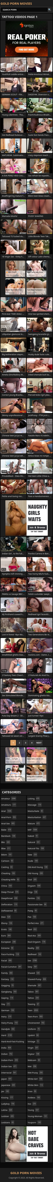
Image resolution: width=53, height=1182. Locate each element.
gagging (7, 985)
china (6, 886)
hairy (6, 1016)
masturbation (37, 817)
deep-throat (10, 892)
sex (32, 960)
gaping (7, 998)
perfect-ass (36, 923)
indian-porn (9, 1060)
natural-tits (36, 848)
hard (6, 1035)
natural (34, 842)
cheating (8, 873)
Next (39, 742)
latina (7, 1110)
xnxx (32, 1091)
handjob (8, 1029)
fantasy (7, 979)
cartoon (7, 861)
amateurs (8, 805)
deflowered (9, 911)
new (32, 854)
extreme (7, 948)
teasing (34, 1004)
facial (6, 960)
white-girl (35, 1079)
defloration (9, 904)
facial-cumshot (11, 967)
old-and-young (38, 867)
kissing (7, 1097)
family (7, 973)
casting (7, 867)
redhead (35, 954)
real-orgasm (37, 942)
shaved (34, 973)
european (8, 942)
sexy (32, 967)
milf (33, 830)
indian (7, 1054)
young (33, 1110)
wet (32, 1066)
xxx (32, 1104)
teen (33, 1010)
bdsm (6, 854)
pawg (32, 911)
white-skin (36, 1085)
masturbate (36, 811)
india (6, 1048)
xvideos (34, 1097)
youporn (34, 1122)
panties (34, 898)
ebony (7, 923)
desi (6, 917)
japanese (8, 1085)
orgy (33, 892)
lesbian (7, 1116)
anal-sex (8, 823)
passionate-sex (37, 904)
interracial (9, 1072)
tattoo (33, 998)
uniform (34, 1029)
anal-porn (8, 817)
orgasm (34, 886)
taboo (33, 991)
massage (35, 805)
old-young (36, 873)
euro (6, 935)
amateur (8, 798)
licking (34, 798)
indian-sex (9, 1066)
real (32, 929)
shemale (35, 985)
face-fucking (10, 954)
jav (5, 1091)
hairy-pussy (9, 1023)
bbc (5, 842)
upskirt (33, 1035)
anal (6, 811)
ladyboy (8, 1104)
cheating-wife (10, 879)
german (8, 1010)
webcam (34, 1060)
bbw (6, 848)
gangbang (9, 991)
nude (33, 861)
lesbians (7, 1122)
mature (34, 823)
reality (34, 948)
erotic (6, 929)
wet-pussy (35, 1072)
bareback (8, 836)
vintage (34, 1041)
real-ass (34, 935)
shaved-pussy (37, 979)
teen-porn (35, 1016)
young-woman (38, 1116)
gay (5, 1004)
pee (32, 917)
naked (33, 836)
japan (6, 1079)
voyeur (34, 1054)
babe (6, 830)
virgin (33, 1048)
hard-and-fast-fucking (12, 1042)
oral (32, 879)
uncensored (36, 1023)
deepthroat (9, 898)
